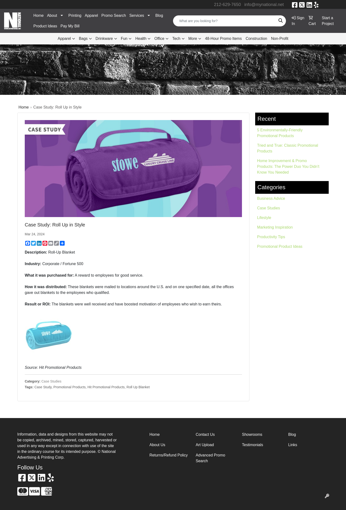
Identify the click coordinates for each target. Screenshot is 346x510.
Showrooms (252, 434)
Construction (256, 38)
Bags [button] (83, 38)
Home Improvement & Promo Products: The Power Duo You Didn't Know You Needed (288, 166)
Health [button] (140, 38)
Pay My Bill (70, 26)
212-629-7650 (227, 4)
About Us (157, 445)
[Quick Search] (224, 20)
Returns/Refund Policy (168, 455)
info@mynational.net (264, 4)
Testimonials (252, 445)
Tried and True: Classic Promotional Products (287, 148)
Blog (159, 15)
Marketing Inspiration (275, 227)
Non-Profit (279, 38)
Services (136, 15)
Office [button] (159, 38)
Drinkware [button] (104, 38)
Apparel (91, 15)
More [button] (192, 38)
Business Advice (271, 198)
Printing (74, 15)
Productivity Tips (271, 237)
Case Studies (51, 381)
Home (38, 15)
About (52, 15)
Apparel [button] (64, 38)
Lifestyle (264, 218)
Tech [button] (176, 38)
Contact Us (205, 434)
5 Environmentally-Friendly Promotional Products (280, 133)
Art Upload (205, 445)
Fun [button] (124, 38)
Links (292, 445)
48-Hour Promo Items (223, 38)
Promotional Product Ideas (280, 246)
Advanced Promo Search (210, 458)
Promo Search (113, 15)
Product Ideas (45, 26)
